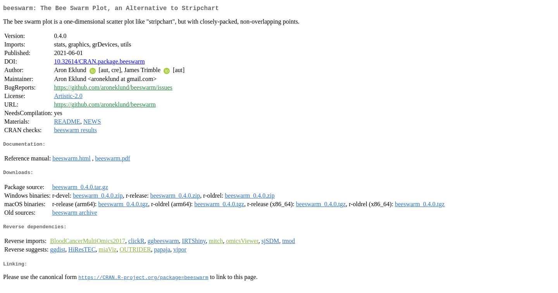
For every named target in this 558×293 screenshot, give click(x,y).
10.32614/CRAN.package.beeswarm (99, 63)
